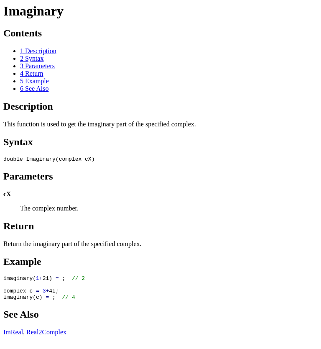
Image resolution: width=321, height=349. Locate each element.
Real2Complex (46, 338)
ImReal (13, 338)
